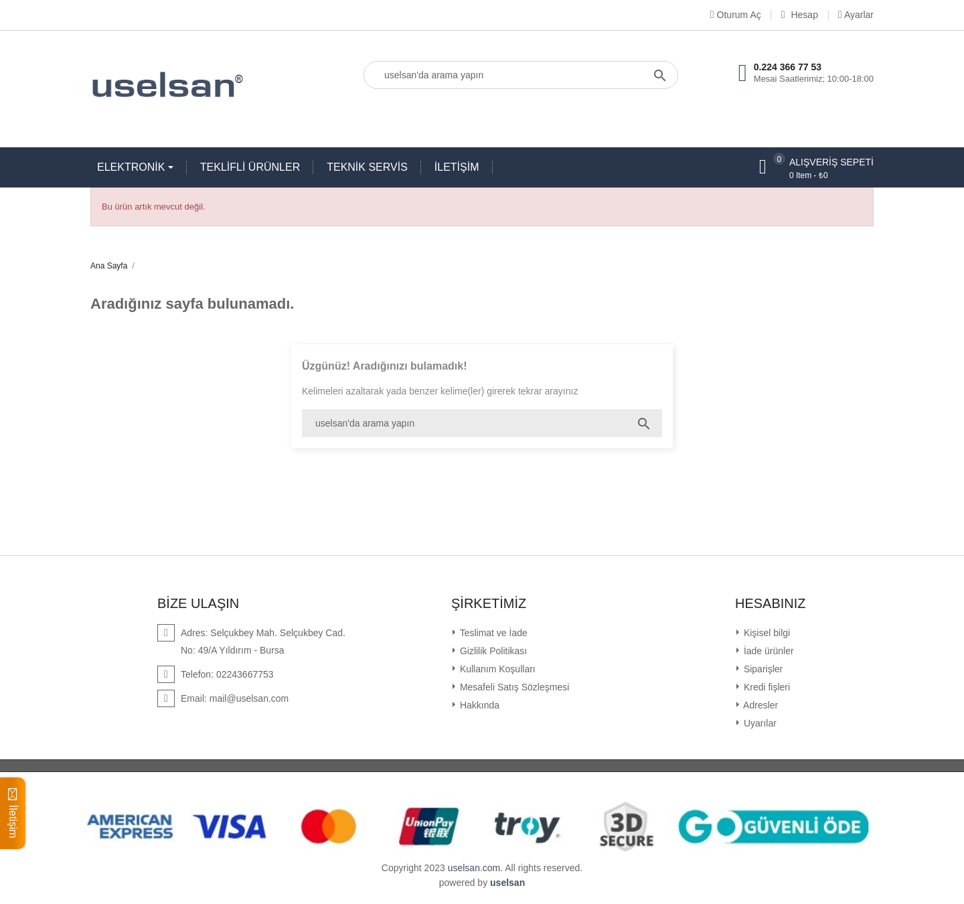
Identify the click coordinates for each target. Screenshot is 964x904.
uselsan (507, 882)
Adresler (759, 705)
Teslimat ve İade (492, 632)
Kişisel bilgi (765, 632)
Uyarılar (759, 723)
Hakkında (478, 705)
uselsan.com (474, 867)
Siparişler (762, 669)
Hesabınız (770, 603)
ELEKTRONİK (132, 167)
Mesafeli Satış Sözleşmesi (513, 687)
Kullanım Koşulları (496, 669)
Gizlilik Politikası (492, 651)
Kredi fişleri (765, 687)
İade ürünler (767, 651)
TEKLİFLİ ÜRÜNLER (250, 167)
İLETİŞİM (456, 167)
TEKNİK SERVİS (367, 167)
